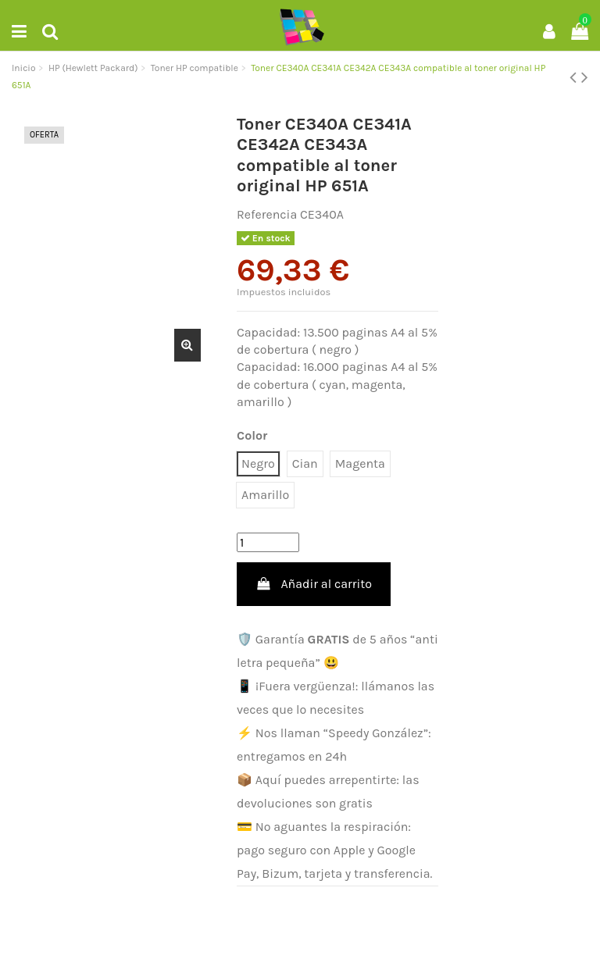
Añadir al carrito (313, 583)
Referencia (267, 214)
